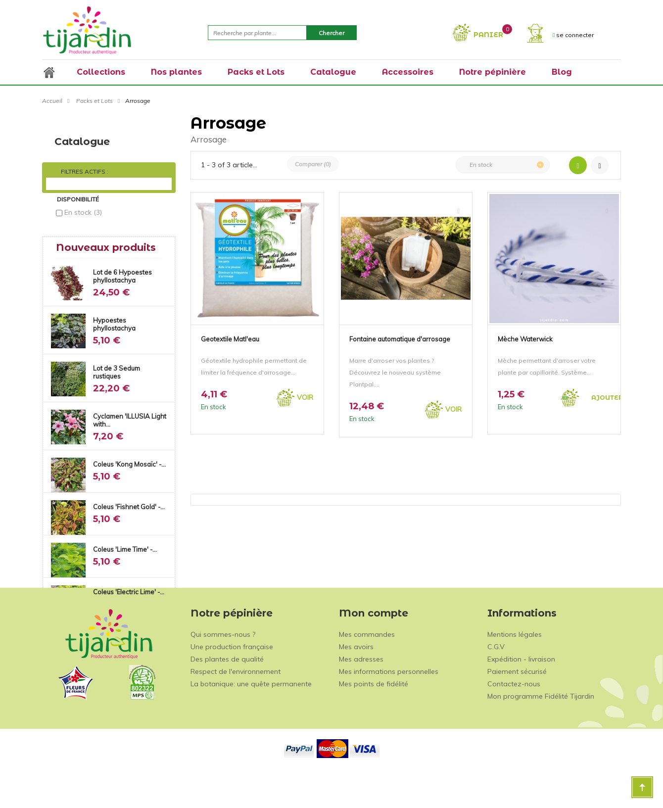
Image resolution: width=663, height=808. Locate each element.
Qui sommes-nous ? (222, 667)
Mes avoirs (356, 679)
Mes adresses (361, 691)
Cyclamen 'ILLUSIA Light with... (129, 416)
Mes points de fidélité (373, 716)
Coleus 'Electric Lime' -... (128, 587)
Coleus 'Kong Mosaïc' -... (129, 460)
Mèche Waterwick (525, 339)
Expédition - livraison (521, 691)
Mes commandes (367, 667)
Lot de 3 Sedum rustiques (116, 368)
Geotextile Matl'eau (230, 339)
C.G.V (496, 679)
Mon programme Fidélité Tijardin (540, 728)
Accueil (52, 100)
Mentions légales (514, 667)
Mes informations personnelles (388, 704)
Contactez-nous (513, 716)
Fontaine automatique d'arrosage (399, 339)
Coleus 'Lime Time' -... (125, 545)
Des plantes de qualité (227, 691)
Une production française (231, 679)
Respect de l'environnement (235, 704)
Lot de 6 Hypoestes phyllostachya (122, 272)
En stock (83, 212)
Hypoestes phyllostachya (114, 320)
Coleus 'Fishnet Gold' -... (129, 502)
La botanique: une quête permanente (251, 716)
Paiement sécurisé (517, 704)
